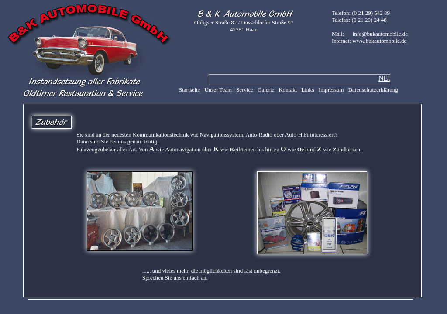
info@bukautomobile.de (380, 34)
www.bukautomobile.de (379, 41)
